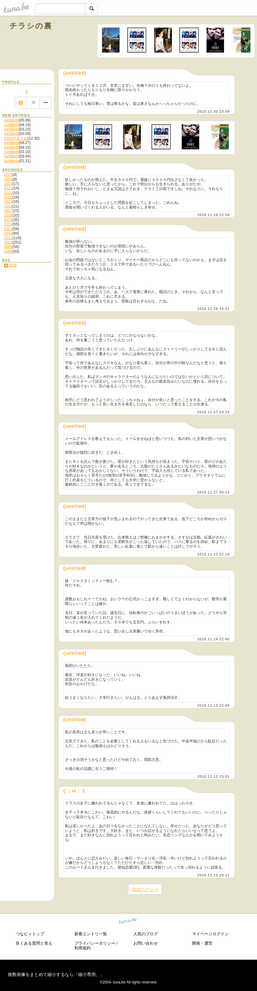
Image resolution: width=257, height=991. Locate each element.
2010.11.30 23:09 (213, 111)
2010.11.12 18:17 (213, 875)
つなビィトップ (30, 934)
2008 (8, 251)
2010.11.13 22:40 (213, 705)
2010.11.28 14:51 (213, 309)
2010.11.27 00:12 (213, 492)
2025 (8, 175)
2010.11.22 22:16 (213, 554)
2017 (8, 211)
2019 (8, 201)
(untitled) (11, 120)
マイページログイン (210, 934)
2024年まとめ (16, 138)
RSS (10, 265)
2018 (8, 206)
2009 (8, 247)
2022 (8, 188)
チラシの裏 (30, 26)
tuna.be (127, 921)
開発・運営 (202, 943)
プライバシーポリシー (94, 943)
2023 (8, 184)
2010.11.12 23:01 (213, 776)
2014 (8, 224)
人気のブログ (145, 934)
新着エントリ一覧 (90, 934)
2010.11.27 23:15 (213, 412)
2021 (8, 193)
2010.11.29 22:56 (213, 215)
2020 (8, 197)
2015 (8, 220)
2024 (8, 179)
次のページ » (145, 889)
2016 (8, 215)
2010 (8, 242)
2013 (8, 229)
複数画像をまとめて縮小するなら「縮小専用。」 (56, 974)
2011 (8, 238)
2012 (8, 233)
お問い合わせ (145, 943)
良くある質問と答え (34, 943)
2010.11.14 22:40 (213, 639)
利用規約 (82, 948)
